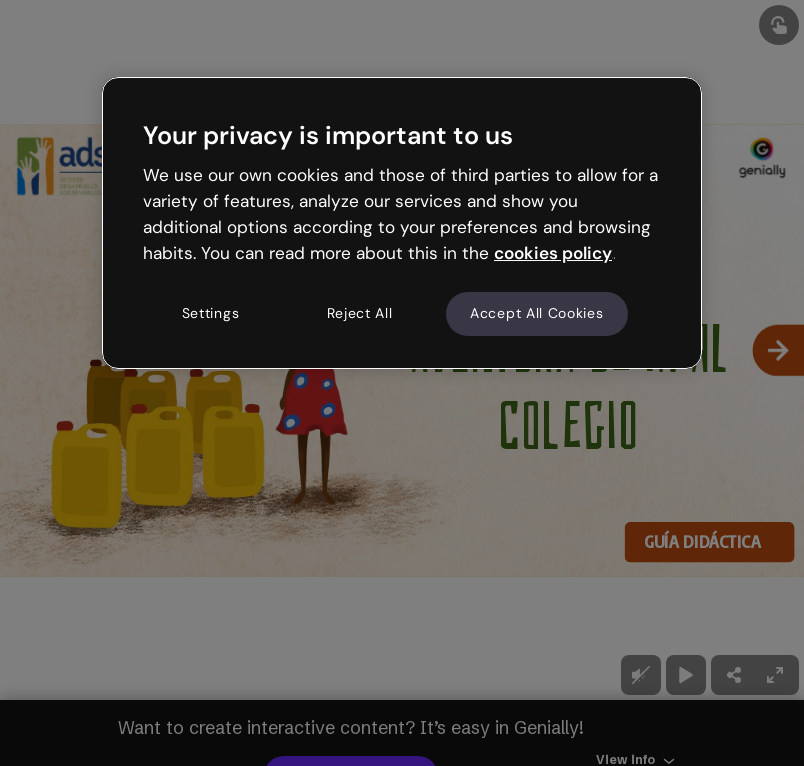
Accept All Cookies (537, 314)
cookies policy (553, 253)
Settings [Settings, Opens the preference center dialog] (211, 314)
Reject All (360, 314)
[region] (402, 223)
